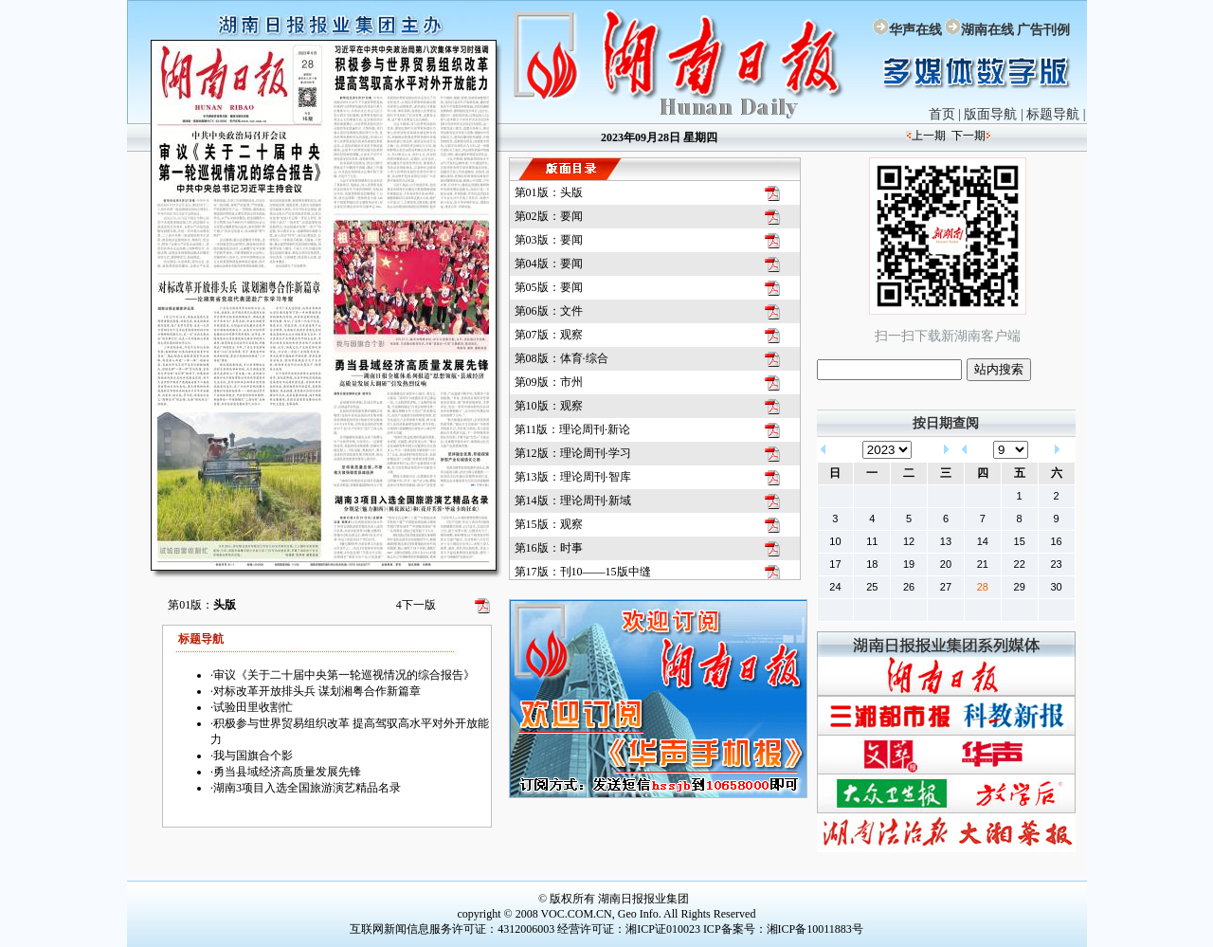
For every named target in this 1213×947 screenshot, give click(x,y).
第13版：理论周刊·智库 (573, 476)
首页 (942, 114)
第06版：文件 (549, 311)
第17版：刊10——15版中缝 (583, 571)
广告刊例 (1043, 30)
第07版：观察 (549, 334)
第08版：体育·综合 (561, 358)
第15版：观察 (549, 524)
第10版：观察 (549, 405)
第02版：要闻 (549, 216)
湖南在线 (987, 30)
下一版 (416, 604)
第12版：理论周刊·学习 (573, 453)
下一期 (968, 135)
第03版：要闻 (549, 239)
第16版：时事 (549, 548)
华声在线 (915, 30)
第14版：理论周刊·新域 (573, 500)
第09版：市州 (549, 382)
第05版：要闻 (549, 287)
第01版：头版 (549, 192)
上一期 (929, 135)
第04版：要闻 (549, 263)
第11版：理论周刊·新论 (573, 429)
